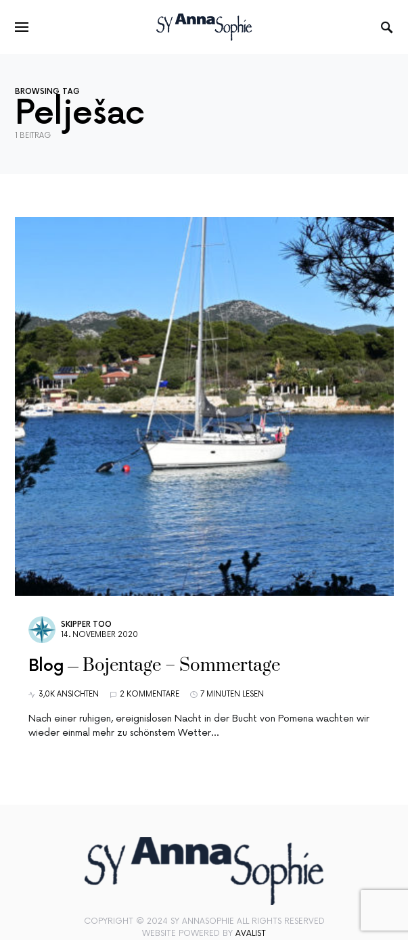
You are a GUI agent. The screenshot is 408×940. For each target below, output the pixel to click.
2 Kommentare (149, 694)
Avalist (250, 934)
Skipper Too (86, 624)
